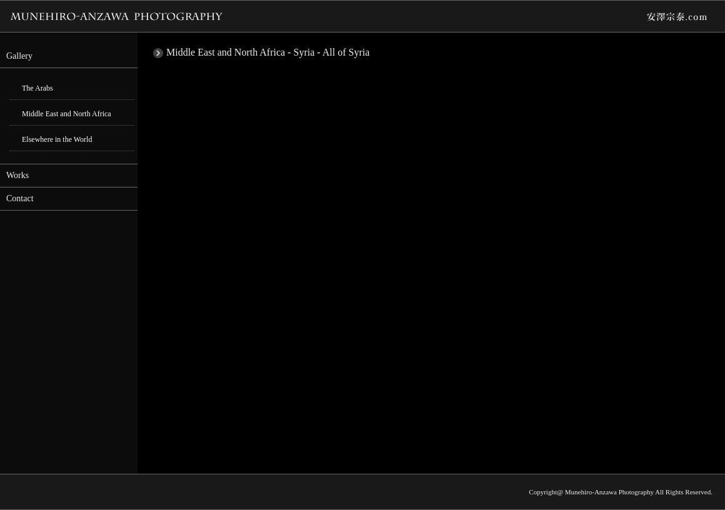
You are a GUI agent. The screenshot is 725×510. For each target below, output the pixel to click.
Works (17, 175)
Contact (20, 198)
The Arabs (37, 88)
